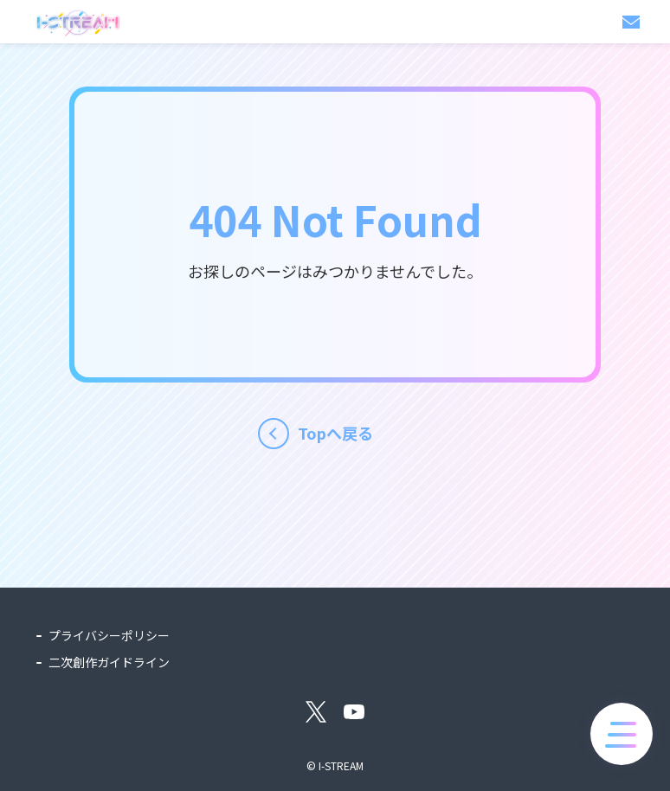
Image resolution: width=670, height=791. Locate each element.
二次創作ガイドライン (109, 662)
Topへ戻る (335, 432)
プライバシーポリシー (109, 635)
